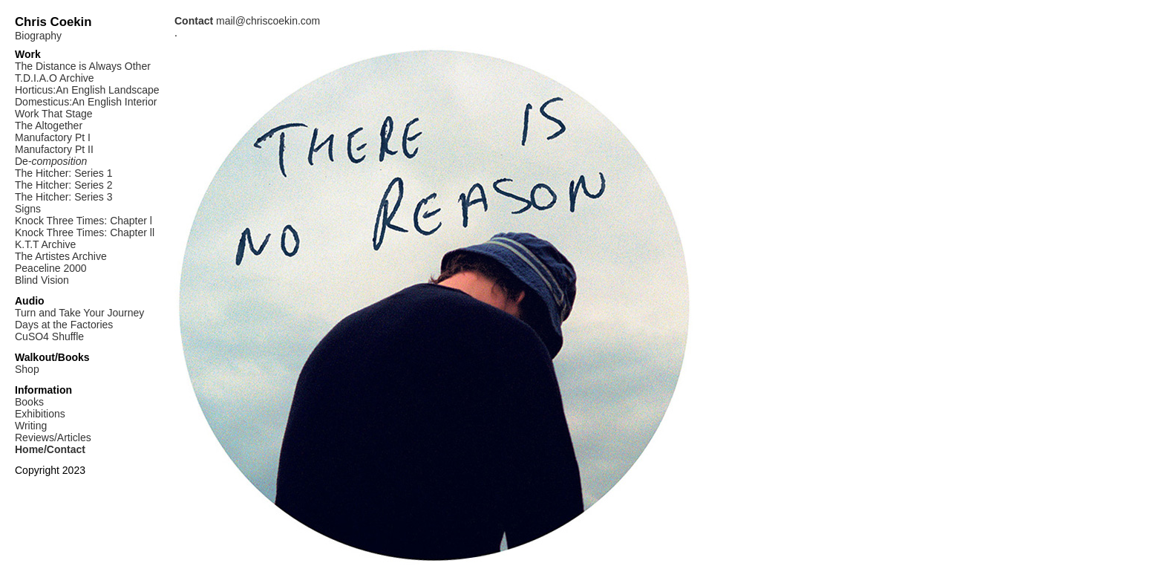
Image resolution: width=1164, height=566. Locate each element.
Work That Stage (54, 114)
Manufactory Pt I (53, 137)
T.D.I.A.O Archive (54, 78)
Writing (31, 426)
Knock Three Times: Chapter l (83, 221)
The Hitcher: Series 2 (64, 185)
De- (51, 161)
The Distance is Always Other (83, 66)
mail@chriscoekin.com (247, 21)
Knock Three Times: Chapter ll (84, 232)
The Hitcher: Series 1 (64, 173)
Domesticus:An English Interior (86, 102)
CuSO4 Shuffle (49, 336)
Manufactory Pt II (54, 149)
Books (29, 402)
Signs (28, 209)
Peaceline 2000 (51, 268)
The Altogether (48, 125)
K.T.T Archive (45, 244)
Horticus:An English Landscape (87, 90)
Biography (38, 36)
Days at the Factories (64, 325)
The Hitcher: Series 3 (64, 197)
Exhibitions (40, 414)
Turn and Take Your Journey (79, 313)
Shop (27, 369)
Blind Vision (42, 280)
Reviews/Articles (53, 437)
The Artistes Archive (61, 256)
